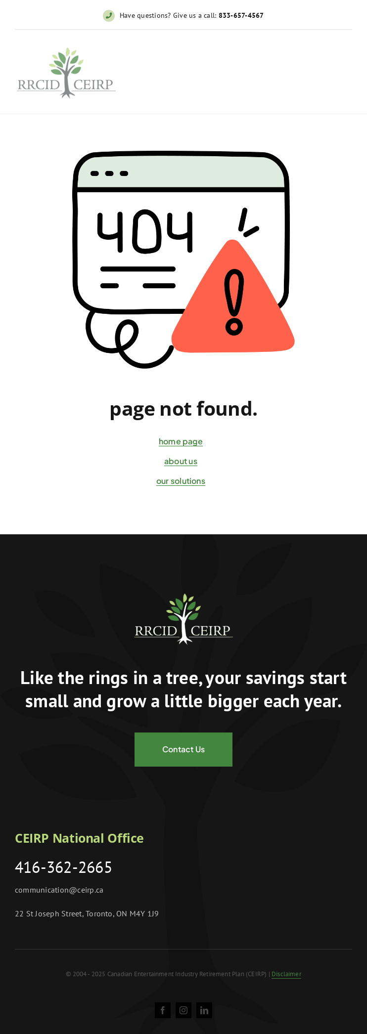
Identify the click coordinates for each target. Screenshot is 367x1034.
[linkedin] (204, 1010)
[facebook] (163, 1010)
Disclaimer (286, 974)
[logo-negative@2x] (183, 598)
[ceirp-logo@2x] (66, 53)
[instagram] (183, 1010)
